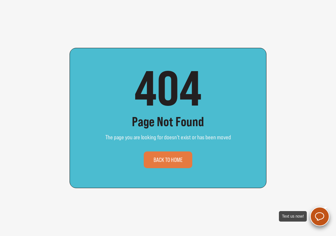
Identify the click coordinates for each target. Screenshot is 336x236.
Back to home (168, 159)
